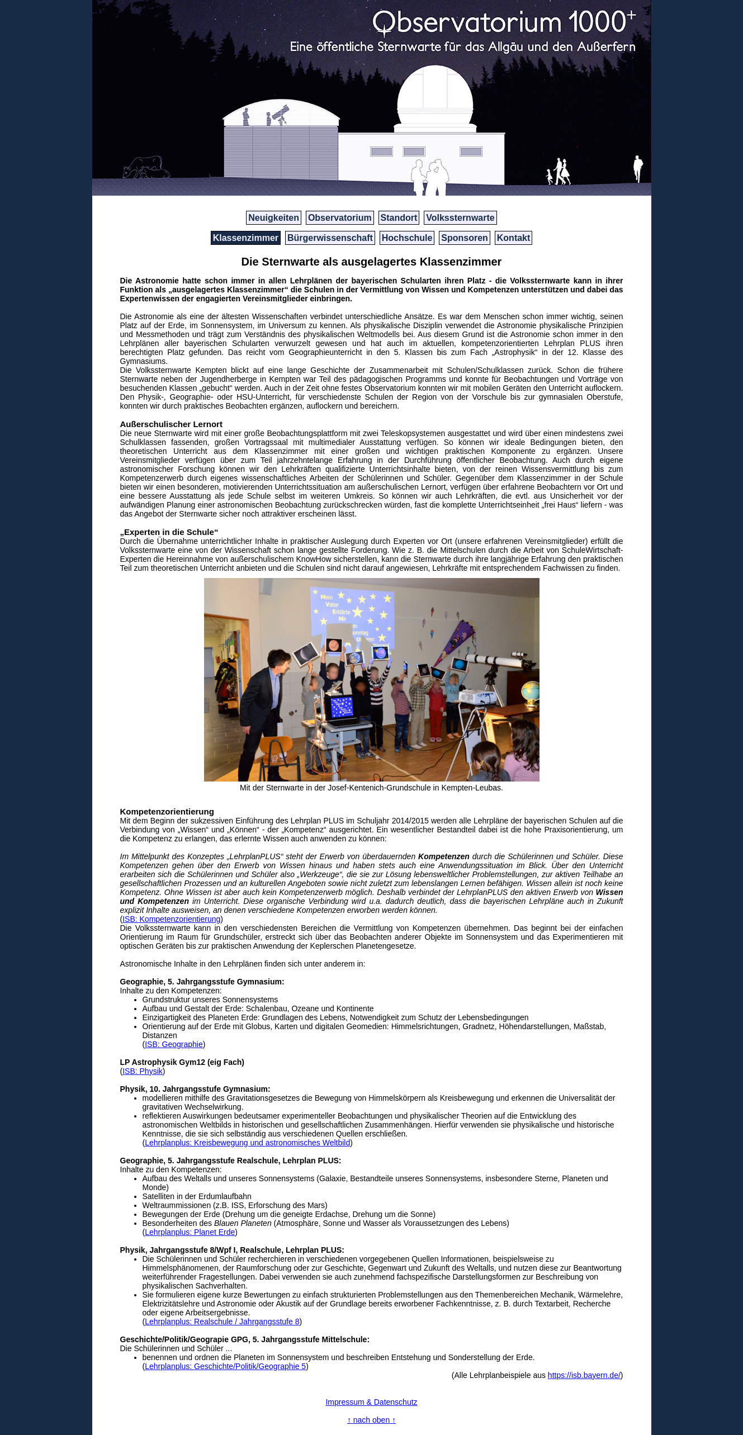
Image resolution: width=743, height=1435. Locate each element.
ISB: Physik (142, 1071)
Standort (399, 217)
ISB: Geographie (174, 1044)
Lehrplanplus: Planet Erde (190, 1232)
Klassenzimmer (245, 238)
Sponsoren (464, 238)
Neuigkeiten (273, 217)
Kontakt (514, 238)
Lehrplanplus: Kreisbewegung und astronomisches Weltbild (247, 1142)
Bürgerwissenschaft (330, 238)
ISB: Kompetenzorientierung (171, 919)
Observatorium (340, 217)
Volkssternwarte (460, 217)
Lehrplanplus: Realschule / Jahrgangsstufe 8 (222, 1321)
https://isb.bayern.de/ (584, 1375)
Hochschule (407, 238)
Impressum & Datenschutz (371, 1402)
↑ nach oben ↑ (371, 1419)
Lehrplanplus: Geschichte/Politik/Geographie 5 (225, 1366)
